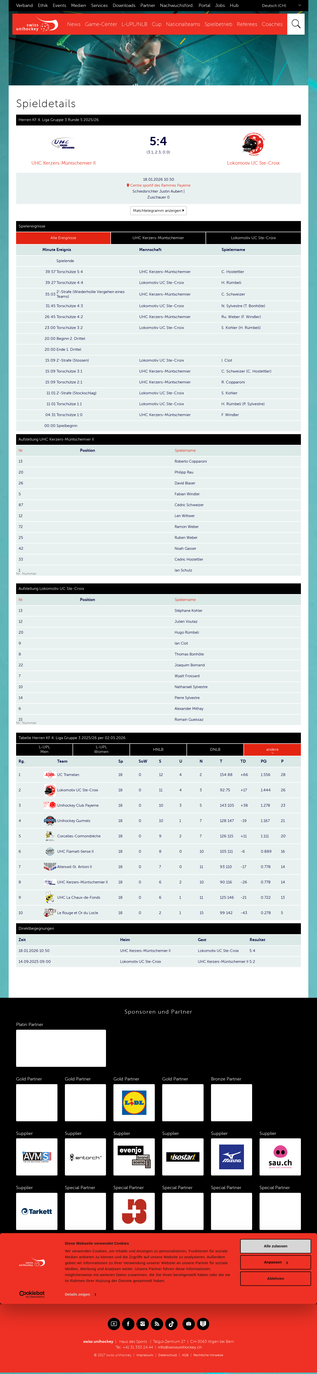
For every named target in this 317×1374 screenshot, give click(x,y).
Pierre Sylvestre (189, 698)
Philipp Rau (184, 472)
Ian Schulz (184, 570)
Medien (78, 5)
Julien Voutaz (187, 622)
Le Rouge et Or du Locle (79, 913)
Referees (247, 24)
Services (99, 5)
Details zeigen (77, 1364)
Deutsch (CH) (274, 5)
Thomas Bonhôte (190, 654)
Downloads (124, 5)
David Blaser (186, 483)
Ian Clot (181, 643)
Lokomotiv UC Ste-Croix (253, 163)
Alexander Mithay (190, 709)
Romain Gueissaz (190, 720)
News (73, 24)
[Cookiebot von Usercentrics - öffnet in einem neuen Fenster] (32, 1364)
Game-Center (101, 24)
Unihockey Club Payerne (79, 805)
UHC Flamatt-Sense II (76, 851)
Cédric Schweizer (191, 505)
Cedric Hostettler (190, 559)
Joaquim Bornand (190, 665)
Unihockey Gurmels (75, 821)
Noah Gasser (186, 549)
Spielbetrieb (218, 24)
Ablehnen (275, 1348)
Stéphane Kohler (189, 611)
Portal (204, 5)
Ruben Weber (187, 538)
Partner (147, 5)
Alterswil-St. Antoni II (75, 867)
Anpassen (276, 1332)
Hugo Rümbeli (187, 632)
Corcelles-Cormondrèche (81, 836)
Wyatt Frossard (188, 676)
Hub (234, 5)
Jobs (220, 5)
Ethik (43, 5)
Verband (24, 5)
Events (59, 5)
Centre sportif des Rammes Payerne (160, 185)
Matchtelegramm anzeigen (157, 211)
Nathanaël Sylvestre (192, 687)
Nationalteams (183, 24)
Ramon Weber (187, 527)
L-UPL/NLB (134, 24)
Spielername (186, 450)
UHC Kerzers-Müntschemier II (63, 163)
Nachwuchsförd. (177, 5)
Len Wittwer (185, 516)
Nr (21, 450)
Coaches (272, 24)
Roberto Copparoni (192, 461)
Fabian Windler (188, 494)
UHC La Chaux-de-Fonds (80, 898)
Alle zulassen (275, 1316)
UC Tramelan (68, 775)
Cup (156, 24)
